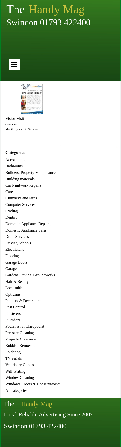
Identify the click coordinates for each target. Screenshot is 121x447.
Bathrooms (14, 166)
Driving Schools (18, 243)
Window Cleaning (19, 377)
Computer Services (20, 204)
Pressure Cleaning (19, 333)
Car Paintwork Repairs (23, 185)
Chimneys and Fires (21, 198)
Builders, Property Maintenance (30, 172)
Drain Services (17, 236)
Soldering (13, 352)
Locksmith (13, 288)
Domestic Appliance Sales (26, 230)
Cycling (11, 211)
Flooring (12, 256)
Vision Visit (14, 118)
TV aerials (13, 358)
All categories (16, 390)
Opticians (11, 124)
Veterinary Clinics (19, 365)
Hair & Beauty (17, 281)
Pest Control (15, 307)
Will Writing (15, 371)
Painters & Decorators (22, 301)
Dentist (11, 217)
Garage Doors (16, 262)
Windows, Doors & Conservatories (32, 384)
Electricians (14, 249)
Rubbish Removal (19, 345)
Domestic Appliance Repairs (27, 224)
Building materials (20, 179)
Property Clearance (20, 339)
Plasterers (13, 313)
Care (9, 192)
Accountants (15, 160)
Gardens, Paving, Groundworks (30, 275)
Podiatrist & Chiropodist (24, 326)
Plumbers (12, 320)
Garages (11, 269)
